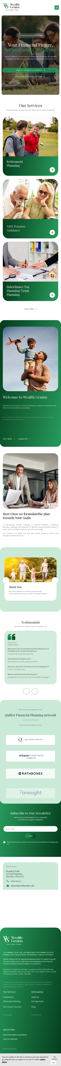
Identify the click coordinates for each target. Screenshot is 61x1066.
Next (55, 580)
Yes (53, 1063)
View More (9, 449)
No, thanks (54, 1058)
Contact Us (24, 449)
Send (31, 836)
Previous (6, 580)
